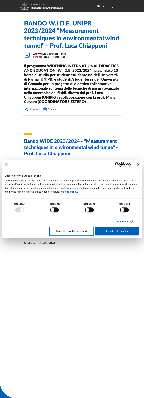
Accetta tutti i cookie (117, 231)
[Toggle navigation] (119, 6)
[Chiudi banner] (138, 164)
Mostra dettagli (125, 221)
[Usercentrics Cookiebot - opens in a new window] (117, 164)
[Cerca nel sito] (111, 6)
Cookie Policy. (69, 191)
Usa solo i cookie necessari (71, 231)
